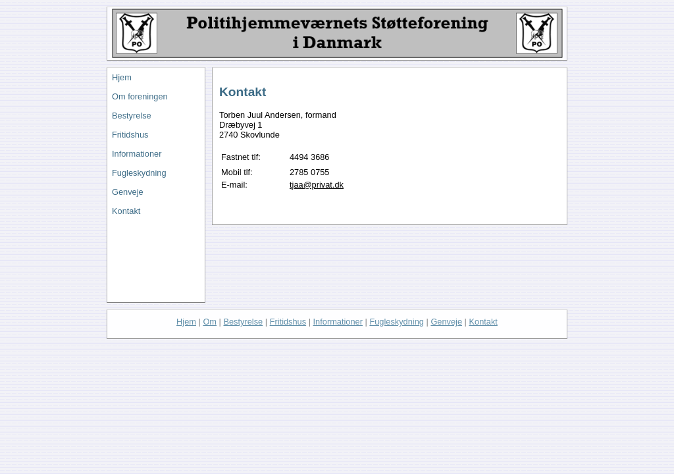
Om (210, 322)
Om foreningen (140, 96)
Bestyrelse (131, 115)
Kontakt (126, 211)
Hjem (122, 77)
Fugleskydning (139, 173)
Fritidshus (130, 135)
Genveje (127, 192)
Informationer (136, 154)
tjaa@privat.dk (317, 185)
